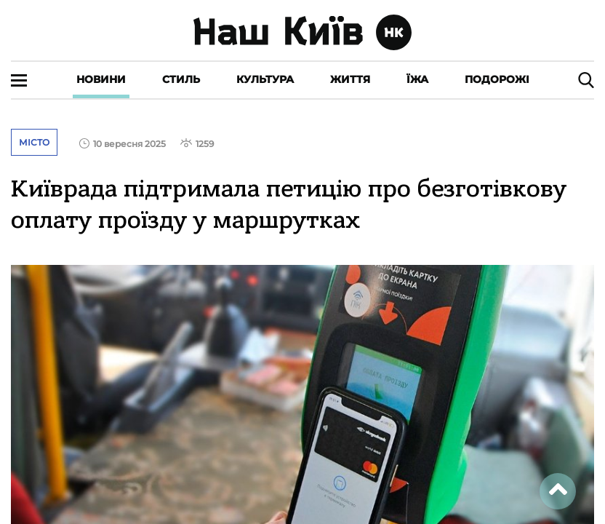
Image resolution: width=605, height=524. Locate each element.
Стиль (181, 79)
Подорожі (497, 79)
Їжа (417, 79)
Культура (265, 79)
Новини (101, 79)
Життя (350, 79)
